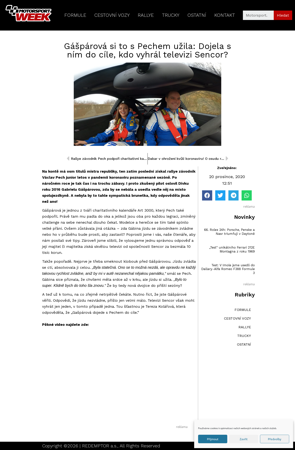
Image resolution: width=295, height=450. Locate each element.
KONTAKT (224, 15)
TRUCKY (170, 15)
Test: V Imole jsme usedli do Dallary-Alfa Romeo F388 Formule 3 (228, 269)
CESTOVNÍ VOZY (112, 15)
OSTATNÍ (196, 15)
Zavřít (244, 439)
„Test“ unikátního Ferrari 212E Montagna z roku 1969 (232, 249)
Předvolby (274, 439)
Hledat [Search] (283, 15)
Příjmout (212, 439)
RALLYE (146, 15)
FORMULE (75, 15)
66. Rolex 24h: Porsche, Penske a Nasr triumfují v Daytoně (229, 231)
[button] (207, 195)
